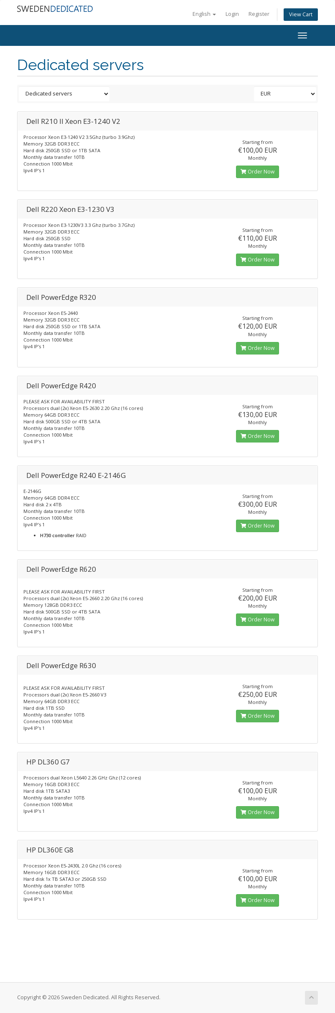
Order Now (257, 171)
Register (259, 14)
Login (232, 14)
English (204, 14)
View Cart (300, 14)
